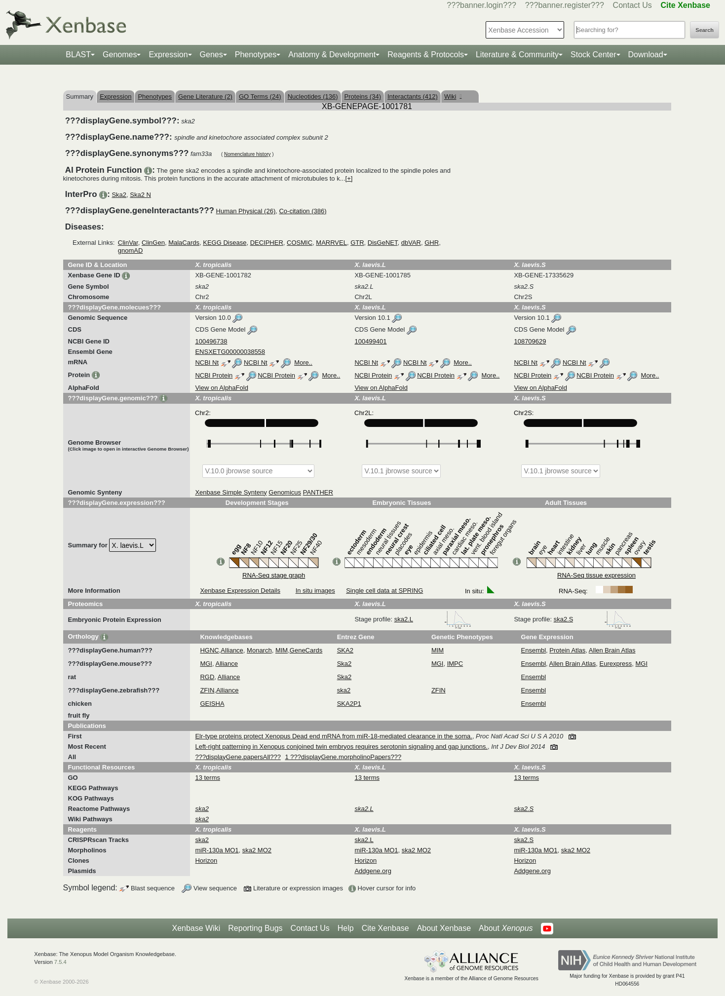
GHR (431, 242)
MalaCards (183, 242)
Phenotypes (256, 54)
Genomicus (284, 492)
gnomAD (130, 250)
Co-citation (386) (302, 211)
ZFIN (207, 690)
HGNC (209, 650)
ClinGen (153, 242)
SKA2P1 (349, 703)
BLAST (78, 54)
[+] (349, 178)
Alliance (232, 650)
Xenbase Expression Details (240, 590)
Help (346, 928)
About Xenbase (444, 928)
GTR (357, 242)
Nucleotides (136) (313, 96)
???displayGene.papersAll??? (237, 757)
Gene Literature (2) (205, 96)
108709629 (530, 341)
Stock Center (593, 54)
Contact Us (632, 5)
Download (645, 54)
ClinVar (128, 242)
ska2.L (432, 619)
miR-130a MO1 (216, 850)
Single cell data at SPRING (384, 590)
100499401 (370, 341)
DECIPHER (266, 242)
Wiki (452, 96)
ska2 (343, 690)
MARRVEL (331, 242)
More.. (303, 362)
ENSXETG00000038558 (230, 351)
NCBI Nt (207, 362)
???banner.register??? (564, 5)
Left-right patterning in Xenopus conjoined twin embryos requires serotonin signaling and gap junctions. (341, 746)
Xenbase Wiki (196, 928)
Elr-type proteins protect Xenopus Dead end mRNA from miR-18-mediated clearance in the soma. (333, 736)
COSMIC (299, 242)
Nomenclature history (247, 154)
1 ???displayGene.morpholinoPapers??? (343, 757)
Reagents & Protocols (425, 54)
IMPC (455, 663)
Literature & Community (517, 54)
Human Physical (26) (246, 211)
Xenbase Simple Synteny (231, 492)
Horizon (206, 860)
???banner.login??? (481, 5)
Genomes (120, 54)
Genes (211, 54)
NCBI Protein (213, 375)
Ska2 (119, 194)
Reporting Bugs (255, 928)
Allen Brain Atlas (612, 650)
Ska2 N (140, 194)
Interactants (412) (412, 96)
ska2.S (592, 619)
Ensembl (533, 650)
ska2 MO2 (256, 850)
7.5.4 (60, 962)
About (506, 928)
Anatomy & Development (332, 54)
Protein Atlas (567, 650)
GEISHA (212, 703)
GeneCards (306, 650)
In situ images (315, 590)
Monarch (259, 650)
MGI (206, 663)
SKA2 (345, 650)
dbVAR (411, 242)
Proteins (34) (362, 96)
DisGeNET (383, 242)
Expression (168, 54)
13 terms (207, 777)
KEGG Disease (224, 242)
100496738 (211, 341)
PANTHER (318, 492)
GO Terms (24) (260, 96)
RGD (207, 677)
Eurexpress (616, 663)
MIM (281, 650)
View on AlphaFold (221, 387)
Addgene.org (372, 871)
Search (704, 30)
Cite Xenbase (385, 928)
